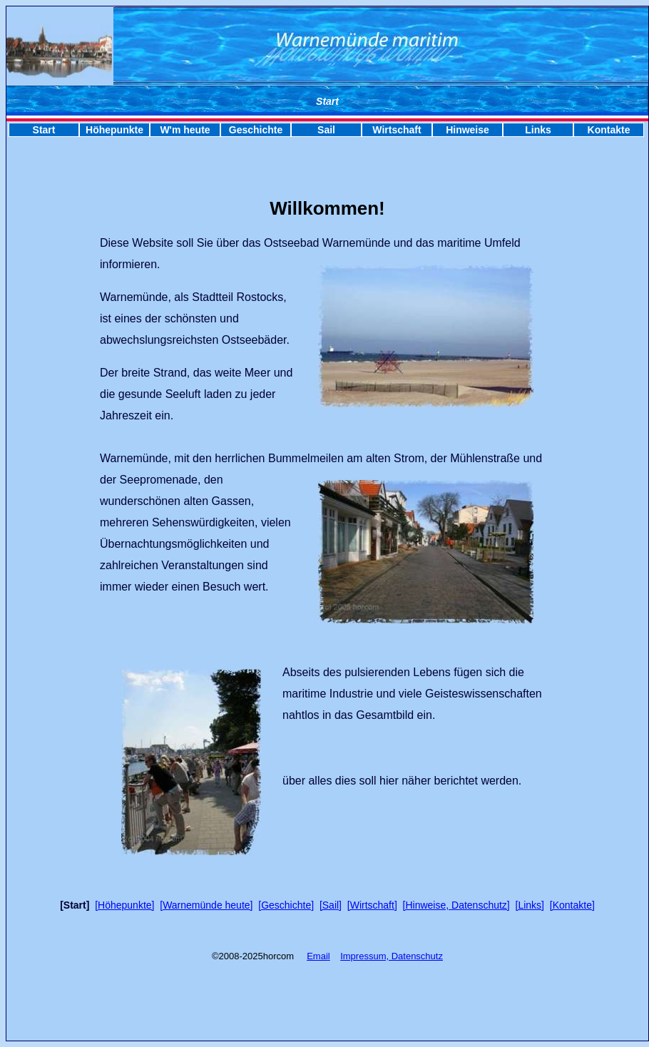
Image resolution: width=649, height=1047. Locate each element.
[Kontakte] (572, 905)
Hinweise (467, 130)
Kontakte (609, 130)
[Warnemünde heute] (206, 905)
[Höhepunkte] (124, 905)
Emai (317, 956)
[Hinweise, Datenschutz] (456, 905)
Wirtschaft (396, 130)
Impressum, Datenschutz (391, 956)
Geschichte (255, 130)
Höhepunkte (114, 130)
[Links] (530, 905)
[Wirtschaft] (372, 905)
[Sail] (331, 905)
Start (44, 130)
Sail (326, 130)
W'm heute (185, 130)
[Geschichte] (286, 905)
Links (538, 130)
